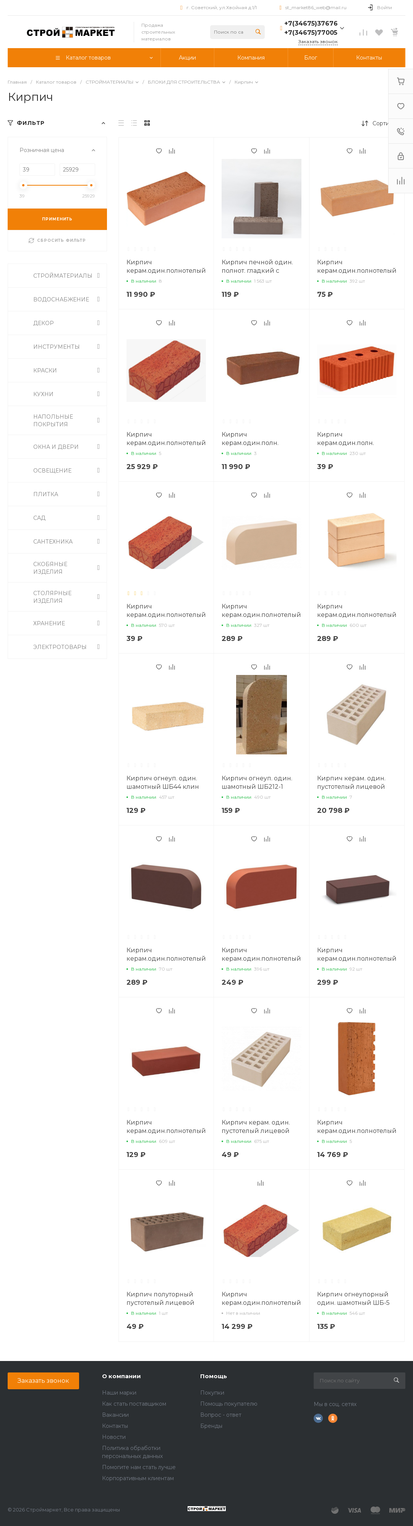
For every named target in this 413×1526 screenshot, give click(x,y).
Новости (114, 1437)
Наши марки (119, 1392)
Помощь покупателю (229, 1403)
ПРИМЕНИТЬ (57, 219)
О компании (121, 1376)
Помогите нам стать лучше (139, 1467)
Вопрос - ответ (220, 1414)
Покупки (212, 1392)
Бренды (211, 1425)
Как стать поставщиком (134, 1403)
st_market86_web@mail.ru (316, 7)
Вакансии (115, 1414)
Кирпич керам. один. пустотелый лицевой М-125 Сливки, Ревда (256, 1131)
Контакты (115, 1425)
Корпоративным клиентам (138, 1478)
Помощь (213, 1376)
